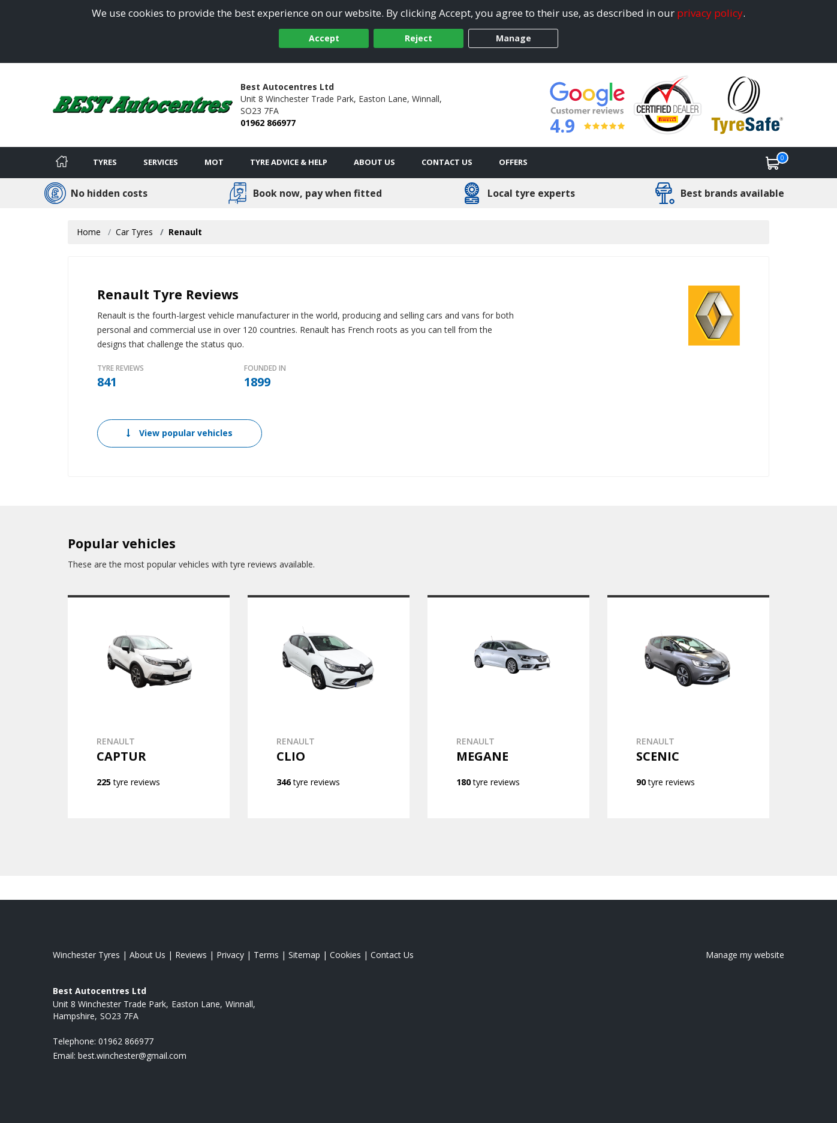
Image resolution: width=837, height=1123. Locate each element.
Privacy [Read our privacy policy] (230, 954)
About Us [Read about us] (147, 954)
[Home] (62, 162)
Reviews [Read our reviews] (191, 954)
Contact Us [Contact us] (446, 162)
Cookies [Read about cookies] (345, 954)
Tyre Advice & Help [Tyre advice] (288, 162)
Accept (324, 38)
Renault (185, 232)
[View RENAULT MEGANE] (508, 706)
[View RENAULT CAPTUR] (149, 706)
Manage (513, 38)
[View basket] (772, 162)
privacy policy (710, 13)
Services (160, 162)
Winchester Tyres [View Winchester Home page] (86, 954)
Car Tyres (134, 232)
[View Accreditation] (667, 104)
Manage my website (745, 954)
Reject (418, 38)
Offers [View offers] (513, 162)
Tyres (105, 162)
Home (89, 232)
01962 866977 (268, 122)
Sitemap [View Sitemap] (304, 954)
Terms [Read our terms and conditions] (266, 954)
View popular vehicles (180, 433)
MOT (214, 162)
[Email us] (132, 1055)
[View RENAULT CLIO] (329, 706)
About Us (374, 162)
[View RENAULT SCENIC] (688, 706)
